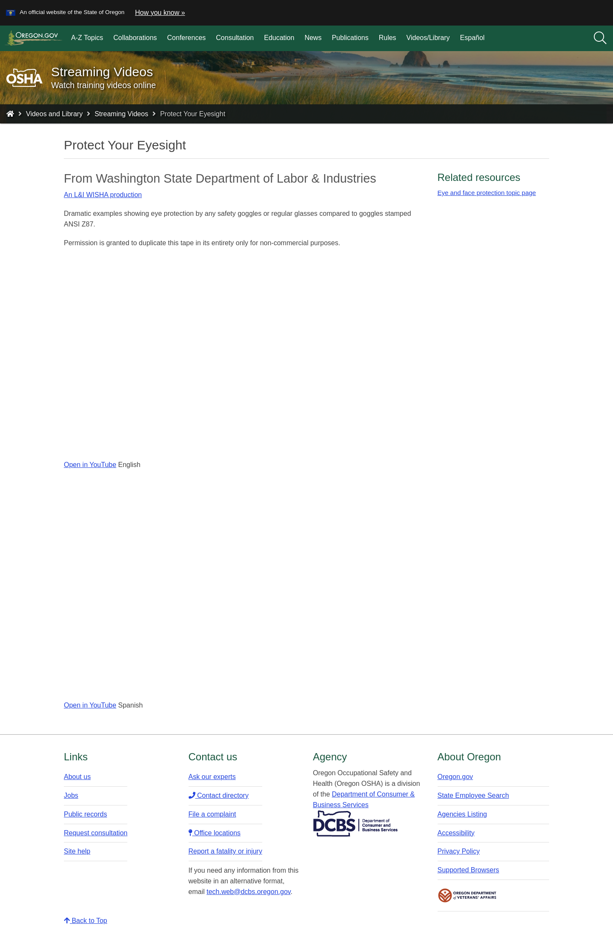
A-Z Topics (87, 37)
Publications (350, 37)
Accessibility (456, 833)
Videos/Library (428, 37)
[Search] (600, 38)
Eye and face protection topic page (487, 192)
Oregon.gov (455, 776)
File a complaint (212, 814)
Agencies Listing (462, 814)
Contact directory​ (219, 795)
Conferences (186, 37)
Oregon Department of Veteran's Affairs (467, 895)
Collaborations (135, 37)
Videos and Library (54, 113)
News (312, 37)
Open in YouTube (90, 464)
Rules (387, 37)
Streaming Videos (121, 113)
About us (77, 776)
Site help (77, 851)
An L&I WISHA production (103, 194)
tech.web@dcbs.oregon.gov (248, 891)
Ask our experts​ (212, 776)
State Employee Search (473, 795)
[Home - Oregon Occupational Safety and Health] (10, 113)
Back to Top (85, 920)
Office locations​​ (215, 833)
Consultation (235, 37)
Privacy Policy (459, 851)
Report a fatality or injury (225, 851)
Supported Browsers (468, 870)
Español (472, 37)
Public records (85, 814)
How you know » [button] (160, 12)
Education (279, 37)
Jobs (71, 795)
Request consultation (95, 833)
